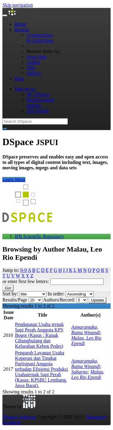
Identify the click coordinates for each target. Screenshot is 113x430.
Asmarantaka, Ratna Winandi (85, 329)
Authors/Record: (59, 299)
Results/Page (14, 299)
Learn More (13, 179)
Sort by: (10, 293)
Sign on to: (25, 88)
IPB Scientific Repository (39, 236)
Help (19, 78)
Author (33, 62)
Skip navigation (17, 5)
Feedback (11, 422)
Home (20, 24)
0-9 (23, 270)
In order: (56, 293)
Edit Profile (38, 110)
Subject (34, 73)
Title (31, 67)
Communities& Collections (40, 37)
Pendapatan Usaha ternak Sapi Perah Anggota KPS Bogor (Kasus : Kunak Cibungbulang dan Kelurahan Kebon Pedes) (39, 335)
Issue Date (37, 56)
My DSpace (38, 94)
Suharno (79, 371)
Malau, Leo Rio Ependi (87, 374)
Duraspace (96, 416)
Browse (21, 29)
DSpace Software (19, 416)
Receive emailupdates (40, 102)
